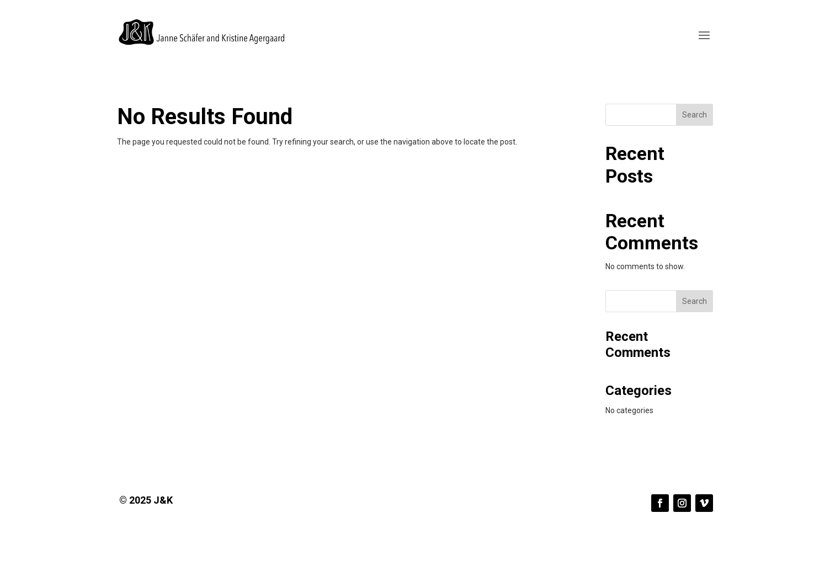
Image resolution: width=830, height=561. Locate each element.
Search (694, 114)
